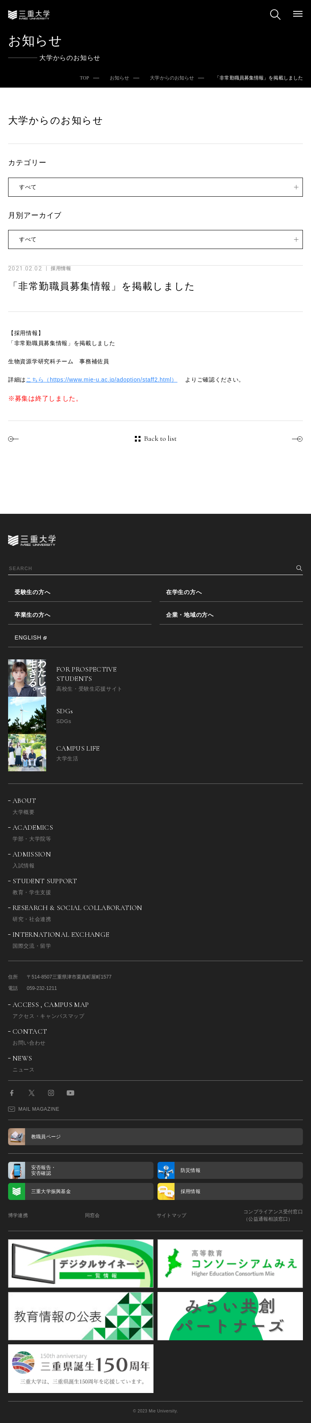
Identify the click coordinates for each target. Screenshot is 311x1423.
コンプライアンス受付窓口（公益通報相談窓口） (273, 1215)
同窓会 (92, 1215)
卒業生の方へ (32, 615)
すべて (28, 187)
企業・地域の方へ (190, 615)
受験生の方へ (32, 592)
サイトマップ (171, 1215)
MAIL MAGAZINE (34, 1109)
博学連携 (18, 1215)
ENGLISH (28, 637)
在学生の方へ (184, 592)
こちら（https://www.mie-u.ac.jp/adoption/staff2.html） (101, 379)
